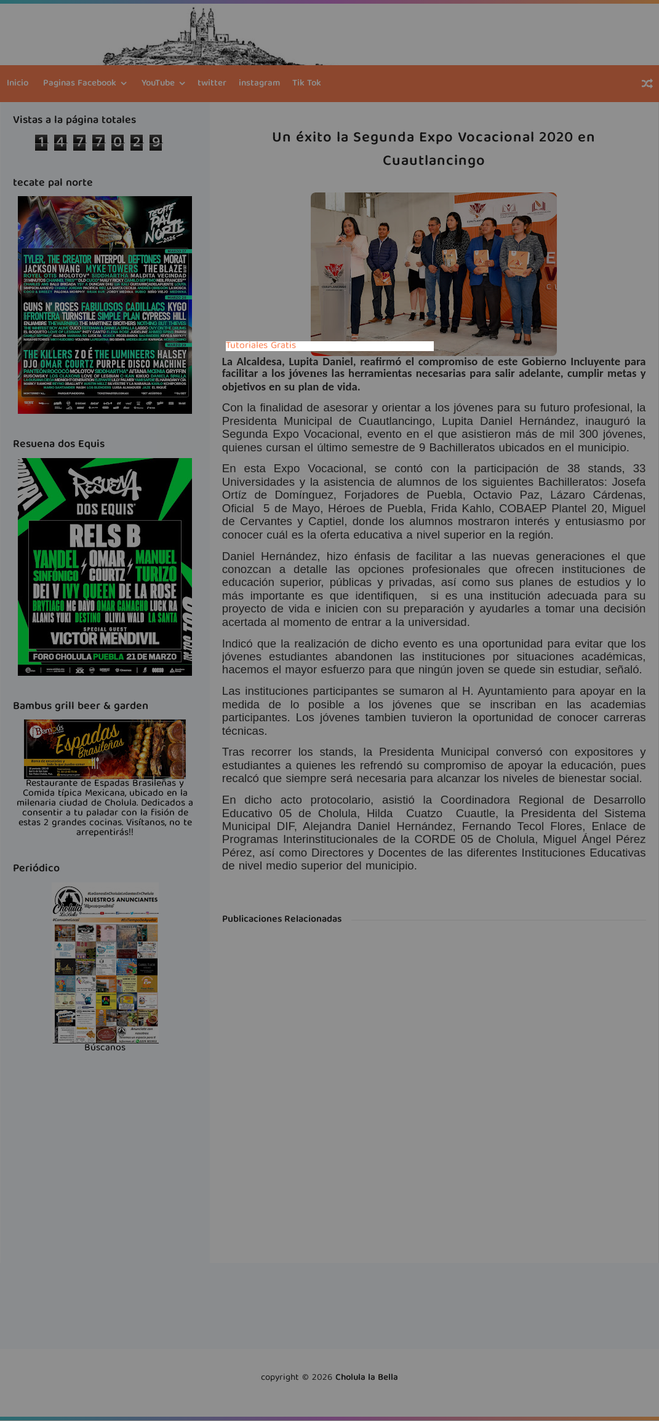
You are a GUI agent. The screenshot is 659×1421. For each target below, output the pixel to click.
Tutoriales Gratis (261, 346)
